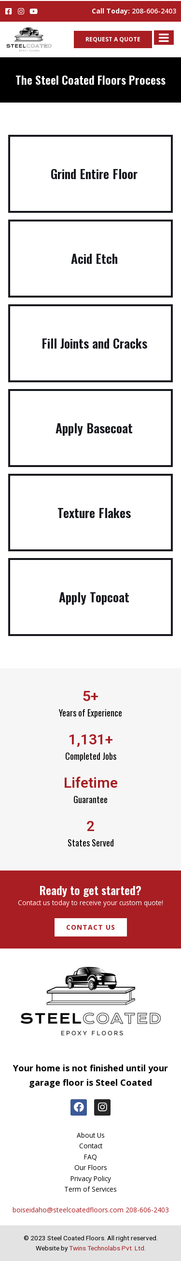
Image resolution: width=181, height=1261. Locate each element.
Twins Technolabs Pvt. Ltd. (107, 1248)
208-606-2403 (154, 10)
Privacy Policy (90, 1178)
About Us (91, 1135)
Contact (90, 1145)
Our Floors (90, 1167)
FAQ (90, 1156)
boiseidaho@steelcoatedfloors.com (68, 1209)
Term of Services (90, 1189)
